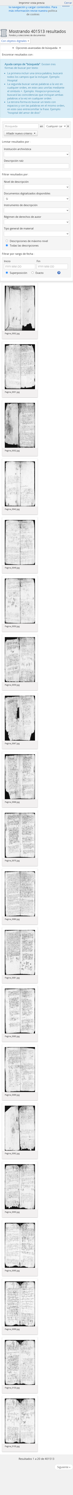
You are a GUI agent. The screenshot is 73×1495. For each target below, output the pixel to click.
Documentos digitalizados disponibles (27, 193)
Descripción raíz (13, 160)
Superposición (16, 273)
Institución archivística (17, 149)
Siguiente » (63, 1467)
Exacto (37, 273)
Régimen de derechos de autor (22, 216)
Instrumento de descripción (20, 205)
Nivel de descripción (16, 181)
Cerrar (68, 2)
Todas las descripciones (22, 245)
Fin (38, 261)
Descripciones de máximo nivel (27, 241)
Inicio (7, 261)
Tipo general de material (19, 228)
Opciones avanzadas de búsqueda (36, 48)
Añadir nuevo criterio (20, 133)
